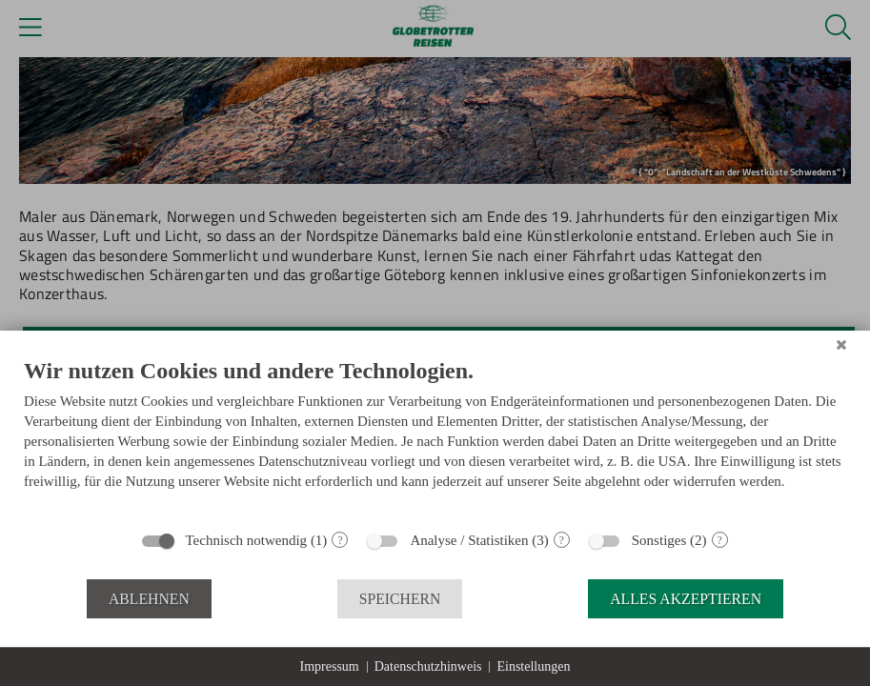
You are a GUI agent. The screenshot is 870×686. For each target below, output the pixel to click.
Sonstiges (659, 540)
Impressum (329, 666)
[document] (435, 437)
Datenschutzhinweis (428, 666)
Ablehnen (149, 599)
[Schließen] (841, 345)
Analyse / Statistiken (469, 540)
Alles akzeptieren (685, 599)
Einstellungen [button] (533, 666)
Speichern (400, 599)
